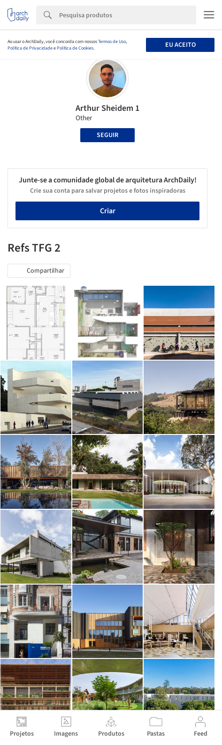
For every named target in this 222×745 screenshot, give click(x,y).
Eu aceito (180, 45)
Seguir (107, 135)
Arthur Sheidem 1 (107, 108)
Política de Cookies (75, 48)
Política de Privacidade (30, 48)
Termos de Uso (112, 41)
